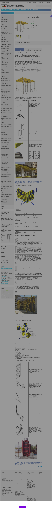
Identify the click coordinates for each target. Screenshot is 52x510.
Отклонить (30, 507)
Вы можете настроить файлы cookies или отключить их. (25, 504)
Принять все (23, 507)
